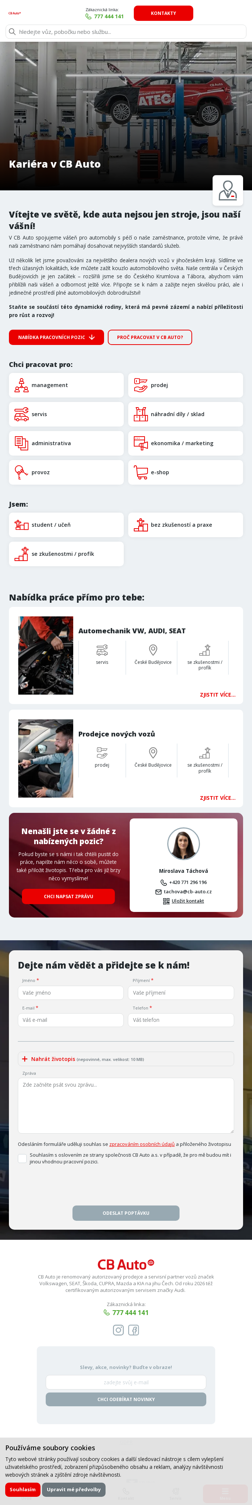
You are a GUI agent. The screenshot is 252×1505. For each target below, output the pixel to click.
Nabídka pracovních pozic (51, 337)
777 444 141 (159, 16)
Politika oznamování (126, 1416)
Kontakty (213, 13)
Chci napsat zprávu (68, 859)
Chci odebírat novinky (126, 1363)
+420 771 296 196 (188, 844)
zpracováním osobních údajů (142, 1107)
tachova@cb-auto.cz (188, 853)
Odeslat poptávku (126, 1176)
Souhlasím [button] (23, 1489)
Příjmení (141, 943)
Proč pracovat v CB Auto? (150, 337)
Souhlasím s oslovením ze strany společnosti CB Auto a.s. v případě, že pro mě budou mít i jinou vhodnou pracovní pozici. (130, 1121)
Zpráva (29, 1036)
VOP (126, 1426)
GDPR (126, 1406)
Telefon (140, 970)
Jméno (28, 943)
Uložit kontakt (188, 863)
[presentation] (126, 1150)
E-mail (28, 970)
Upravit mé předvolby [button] (74, 1489)
